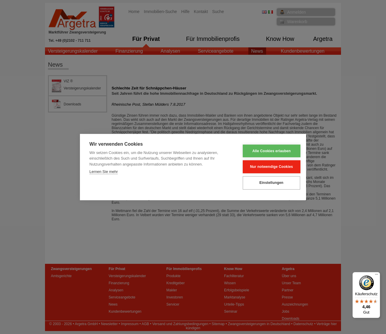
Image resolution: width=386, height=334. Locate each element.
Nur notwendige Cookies (267, 167)
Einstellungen (267, 183)
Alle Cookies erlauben (267, 151)
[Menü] (376, 275)
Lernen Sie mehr (103, 172)
